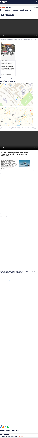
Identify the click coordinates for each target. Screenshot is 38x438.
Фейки (3, 7)
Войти (35, 1)
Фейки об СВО (10, 14)
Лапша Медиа (8, 7)
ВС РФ (2, 14)
